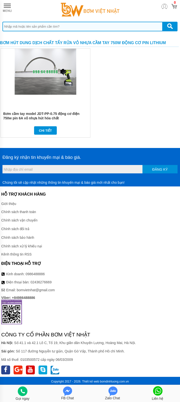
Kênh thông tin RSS (16, 254)
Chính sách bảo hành (17, 237)
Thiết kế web (90, 381)
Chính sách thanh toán (18, 212)
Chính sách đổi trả (15, 229)
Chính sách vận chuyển (19, 220)
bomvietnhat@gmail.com (36, 290)
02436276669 (41, 282)
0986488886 (35, 274)
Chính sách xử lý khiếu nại (21, 246)
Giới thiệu (8, 204)
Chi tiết (45, 130)
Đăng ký (160, 169)
